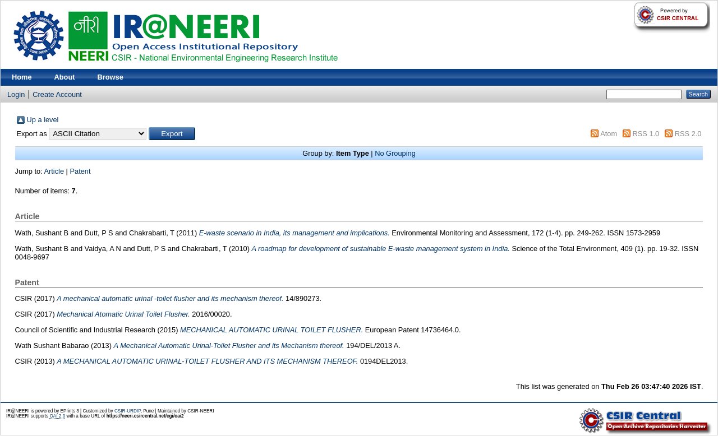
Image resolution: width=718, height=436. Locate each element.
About (64, 77)
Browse (110, 77)
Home (22, 77)
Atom (608, 133)
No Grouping (395, 153)
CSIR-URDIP (127, 411)
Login (16, 94)
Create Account (57, 94)
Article (54, 171)
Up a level (43, 119)
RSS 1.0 (646, 133)
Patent (80, 171)
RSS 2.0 (688, 133)
